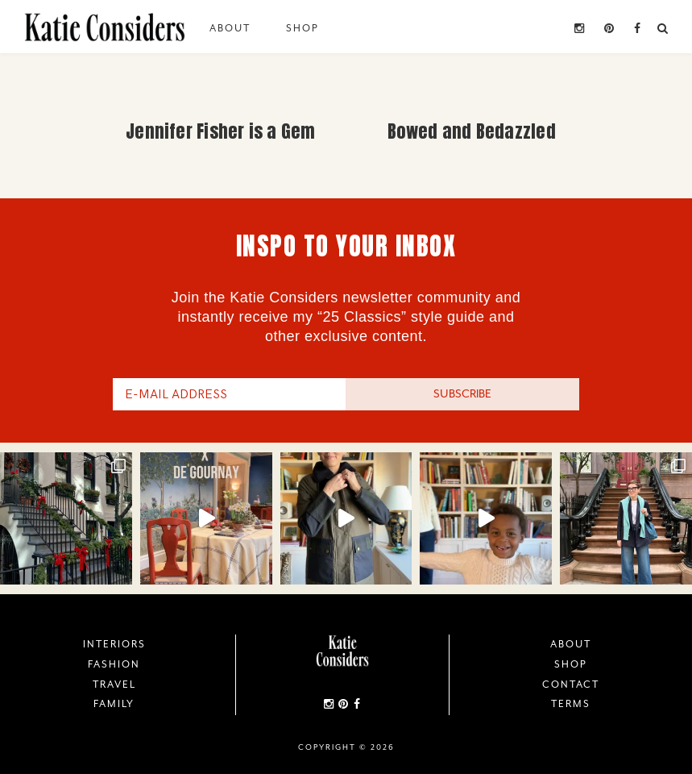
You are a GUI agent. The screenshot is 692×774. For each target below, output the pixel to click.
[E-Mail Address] (229, 394)
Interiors (114, 644)
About (230, 28)
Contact (570, 684)
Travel (114, 684)
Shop (302, 28)
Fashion (114, 664)
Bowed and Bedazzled (471, 131)
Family (114, 703)
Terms (570, 703)
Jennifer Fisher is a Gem (220, 131)
